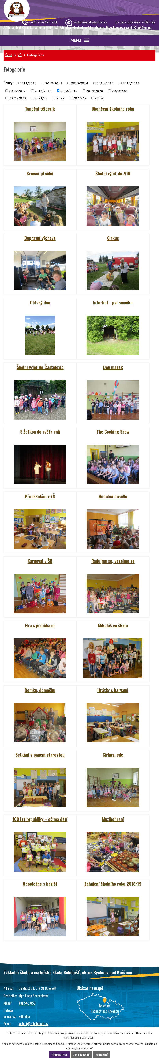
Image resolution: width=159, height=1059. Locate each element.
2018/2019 (68, 90)
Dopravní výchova (40, 237)
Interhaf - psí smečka (113, 302)
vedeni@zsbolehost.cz (33, 1023)
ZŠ (20, 55)
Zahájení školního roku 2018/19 (112, 883)
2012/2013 (53, 83)
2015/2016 (131, 83)
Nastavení (102, 1055)
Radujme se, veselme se (113, 561)
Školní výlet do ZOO (112, 173)
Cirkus (113, 237)
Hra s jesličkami (40, 625)
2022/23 (79, 98)
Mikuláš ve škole (113, 625)
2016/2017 (17, 90)
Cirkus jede (113, 754)
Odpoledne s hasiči (40, 883)
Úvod (8, 55)
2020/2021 (120, 90)
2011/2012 (28, 83)
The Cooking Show (112, 431)
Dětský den (40, 302)
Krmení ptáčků (40, 173)
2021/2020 (17, 98)
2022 (60, 98)
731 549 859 (27, 1003)
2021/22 (41, 98)
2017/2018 (43, 90)
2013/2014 (79, 83)
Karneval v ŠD (40, 561)
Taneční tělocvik (40, 108)
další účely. (88, 1037)
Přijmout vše (59, 1055)
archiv (99, 98)
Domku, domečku (40, 690)
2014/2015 (105, 83)
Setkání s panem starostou (40, 754)
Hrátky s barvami (112, 690)
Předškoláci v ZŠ (40, 496)
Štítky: (8, 83)
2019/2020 (94, 90)
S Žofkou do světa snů (40, 431)
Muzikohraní (113, 819)
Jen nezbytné (81, 1055)
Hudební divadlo (113, 496)
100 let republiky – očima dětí (39, 819)
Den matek (113, 367)
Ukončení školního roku (113, 108)
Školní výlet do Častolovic (40, 367)
